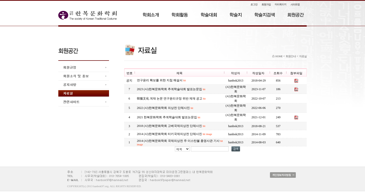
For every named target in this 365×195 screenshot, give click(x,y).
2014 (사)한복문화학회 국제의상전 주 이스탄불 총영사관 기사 (180, 142)
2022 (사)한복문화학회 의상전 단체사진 (165, 108)
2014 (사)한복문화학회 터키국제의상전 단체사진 (174, 134)
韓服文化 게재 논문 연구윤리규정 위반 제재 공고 (171, 98)
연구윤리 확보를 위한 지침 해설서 (161, 80)
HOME (277, 56)
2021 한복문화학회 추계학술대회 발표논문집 (168, 117)
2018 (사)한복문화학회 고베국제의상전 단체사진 (171, 126)
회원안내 (291, 56)
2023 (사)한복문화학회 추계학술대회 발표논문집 (171, 89)
